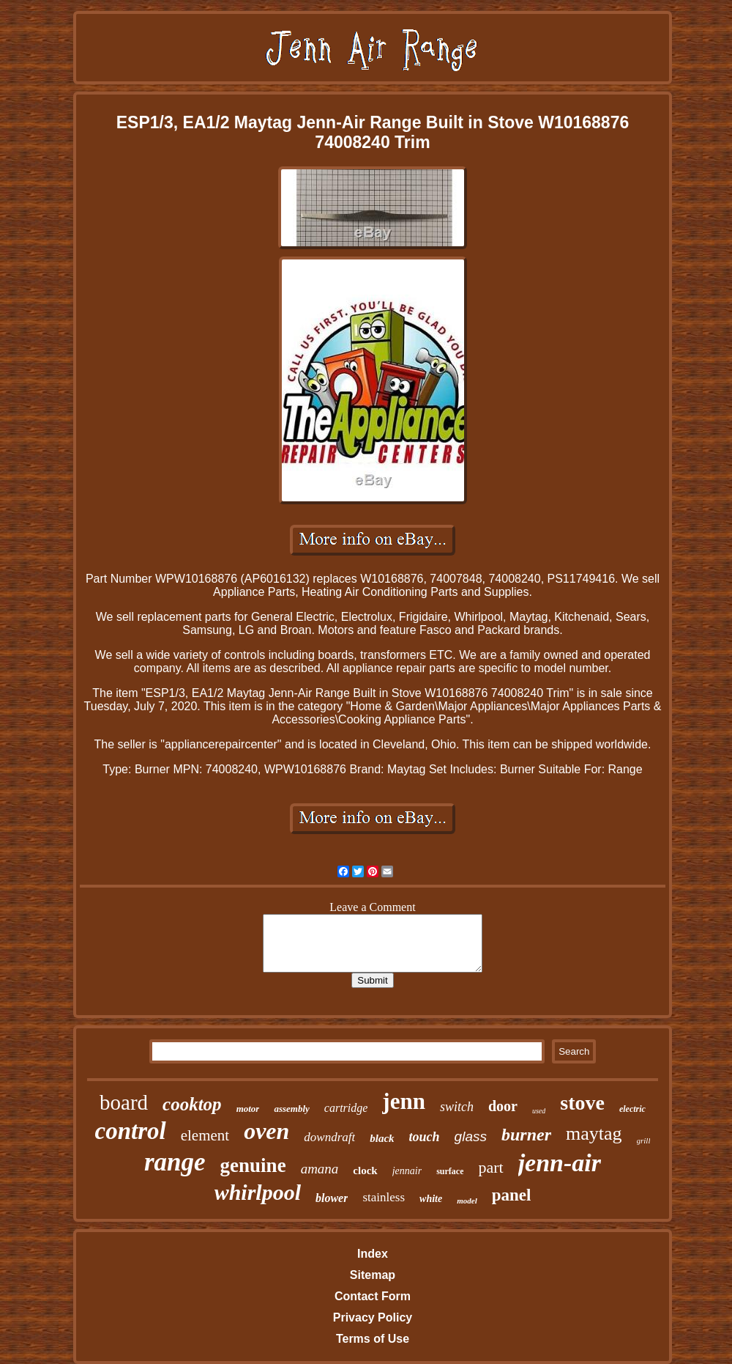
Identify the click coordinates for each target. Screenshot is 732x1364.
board (124, 1102)
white (430, 1198)
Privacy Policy (373, 1317)
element (205, 1135)
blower (331, 1198)
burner (526, 1134)
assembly (291, 1108)
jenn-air (559, 1162)
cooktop (192, 1104)
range (175, 1162)
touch (424, 1136)
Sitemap (372, 1275)
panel (511, 1195)
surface (449, 1171)
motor (248, 1108)
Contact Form (373, 1296)
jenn (403, 1101)
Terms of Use (372, 1338)
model (467, 1200)
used (538, 1111)
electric (632, 1109)
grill (644, 1140)
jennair (407, 1170)
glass (471, 1136)
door (503, 1106)
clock (365, 1170)
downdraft (329, 1137)
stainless (383, 1197)
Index (372, 1253)
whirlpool (257, 1192)
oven (266, 1131)
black (382, 1138)
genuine (253, 1165)
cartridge (346, 1108)
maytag (594, 1133)
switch (457, 1106)
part (490, 1167)
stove (582, 1102)
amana (320, 1168)
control (130, 1131)
